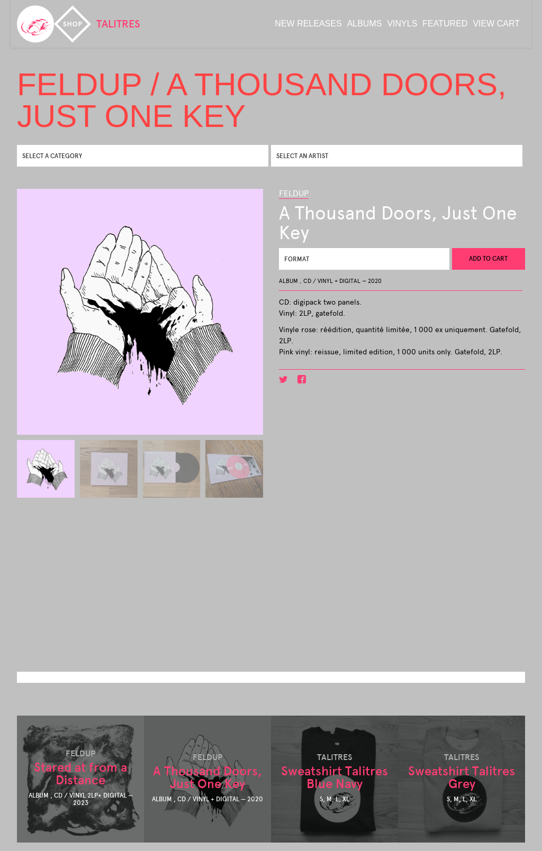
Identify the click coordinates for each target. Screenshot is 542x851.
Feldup (294, 193)
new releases (308, 23)
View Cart (496, 23)
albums (364, 23)
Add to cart (488, 258)
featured (444, 23)
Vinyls (402, 23)
